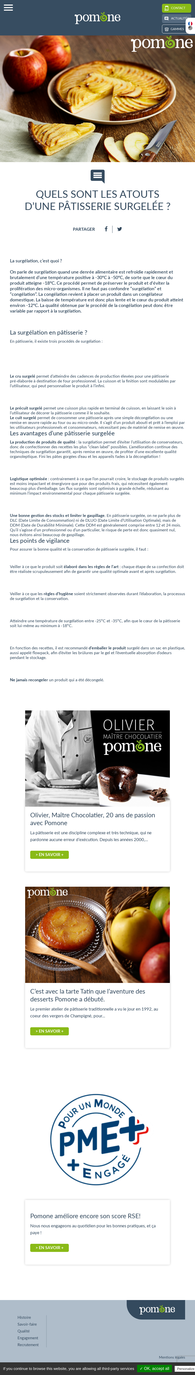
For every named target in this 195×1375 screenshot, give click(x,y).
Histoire (24, 1318)
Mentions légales (172, 1357)
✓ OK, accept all (154, 1368)
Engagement (28, 1338)
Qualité (24, 1331)
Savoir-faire (27, 1324)
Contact (175, 8)
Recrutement (28, 1345)
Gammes (174, 29)
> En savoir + (49, 855)
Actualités (177, 19)
